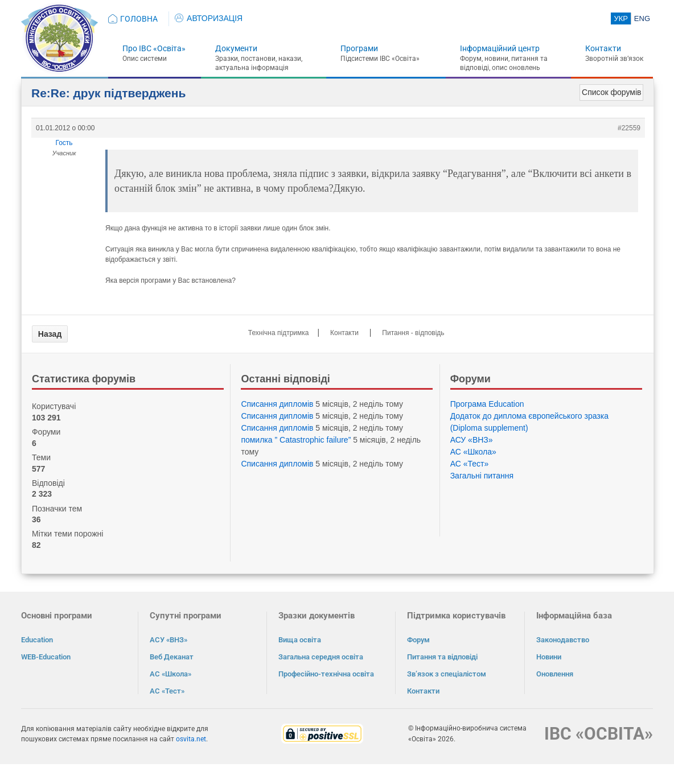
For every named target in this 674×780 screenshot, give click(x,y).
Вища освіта (299, 639)
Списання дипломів (277, 403)
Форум (418, 639)
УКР (621, 18)
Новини (548, 657)
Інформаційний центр (500, 48)
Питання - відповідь (413, 333)
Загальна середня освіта (320, 657)
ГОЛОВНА (139, 18)
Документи (236, 48)
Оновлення (554, 674)
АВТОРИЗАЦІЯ (209, 18)
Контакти (603, 48)
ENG (642, 18)
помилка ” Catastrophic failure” (296, 439)
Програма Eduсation (487, 403)
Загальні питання (482, 475)
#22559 (629, 128)
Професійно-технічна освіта (326, 674)
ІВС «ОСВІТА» (598, 734)
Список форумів (611, 92)
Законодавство (562, 639)
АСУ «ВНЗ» (471, 439)
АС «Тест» (469, 463)
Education (37, 639)
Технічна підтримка (278, 333)
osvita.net (191, 739)
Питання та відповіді (442, 657)
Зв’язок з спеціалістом (446, 674)
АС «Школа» (473, 451)
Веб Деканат (172, 657)
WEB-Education (46, 657)
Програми (359, 48)
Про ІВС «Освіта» (154, 48)
